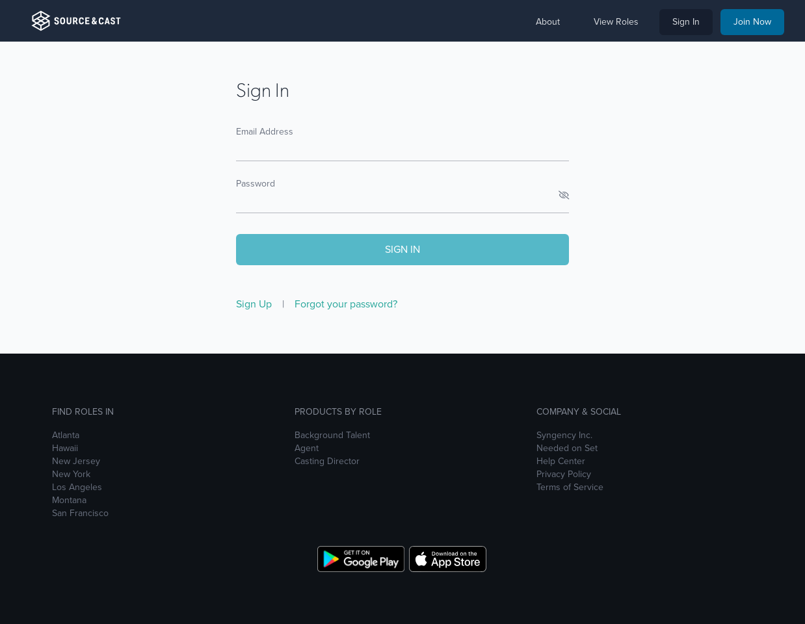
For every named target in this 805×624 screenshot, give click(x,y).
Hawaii (65, 448)
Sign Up (255, 303)
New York (71, 474)
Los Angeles (77, 487)
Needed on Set (567, 448)
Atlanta (65, 435)
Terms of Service (569, 487)
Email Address (264, 131)
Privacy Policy (563, 474)
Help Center (560, 461)
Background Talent (332, 435)
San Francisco (80, 513)
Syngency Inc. (564, 435)
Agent (307, 448)
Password (255, 183)
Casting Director (327, 461)
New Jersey (76, 461)
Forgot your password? (346, 303)
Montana (69, 500)
